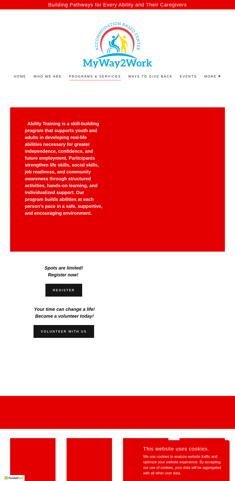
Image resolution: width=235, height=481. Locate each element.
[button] (212, 76)
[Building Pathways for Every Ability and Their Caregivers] (117, 4)
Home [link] (20, 76)
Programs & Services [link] (95, 76)
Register (64, 290)
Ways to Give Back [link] (150, 76)
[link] (117, 45)
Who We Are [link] (48, 76)
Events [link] (188, 76)
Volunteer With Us (64, 331)
